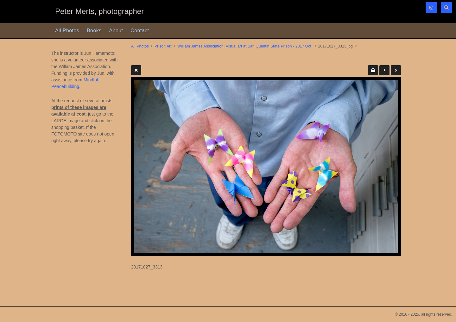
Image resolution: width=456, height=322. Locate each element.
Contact (139, 30)
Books (94, 30)
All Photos (67, 30)
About (116, 30)
